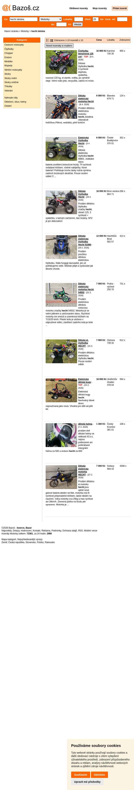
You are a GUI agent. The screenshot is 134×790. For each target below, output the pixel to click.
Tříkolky (8, 86)
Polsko (40, 542)
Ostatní (8, 106)
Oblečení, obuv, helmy (15, 102)
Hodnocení (26, 530)
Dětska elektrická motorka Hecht (86, 98)
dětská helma (85, 424)
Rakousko (50, 542)
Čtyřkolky (8, 49)
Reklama (46, 530)
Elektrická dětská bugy (84, 380)
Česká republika (16, 542)
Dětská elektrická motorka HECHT (83, 470)
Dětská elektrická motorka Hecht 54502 (86, 288)
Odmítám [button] (99, 774)
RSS (80, 530)
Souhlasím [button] (80, 774)
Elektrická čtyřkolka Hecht (83, 140)
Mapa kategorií (8, 539)
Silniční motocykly (13, 70)
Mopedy (8, 65)
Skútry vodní (10, 78)
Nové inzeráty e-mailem (59, 45)
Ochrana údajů (69, 530)
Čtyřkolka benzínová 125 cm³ (85, 54)
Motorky (25, 31)
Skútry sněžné (11, 82)
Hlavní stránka (11, 31)
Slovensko (31, 542)
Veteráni (8, 90)
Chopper (8, 53)
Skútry (7, 74)
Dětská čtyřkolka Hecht (83, 194)
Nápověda (6, 530)
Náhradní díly (11, 97)
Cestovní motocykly (14, 44)
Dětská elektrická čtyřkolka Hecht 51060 (84, 240)
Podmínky (56, 530)
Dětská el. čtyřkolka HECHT (83, 343)
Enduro (8, 57)
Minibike (8, 61)
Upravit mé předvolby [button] (87, 781)
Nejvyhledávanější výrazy (29, 539)
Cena (99, 40)
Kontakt (36, 530)
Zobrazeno (125, 40)
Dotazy (16, 530)
